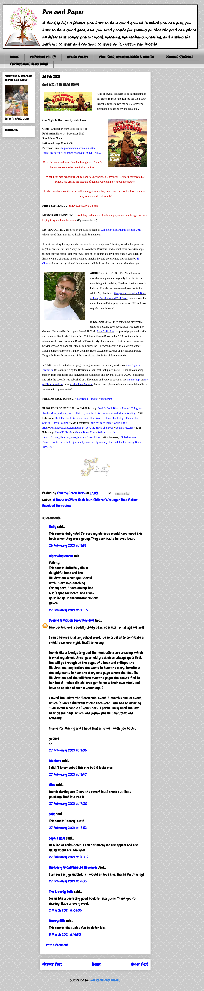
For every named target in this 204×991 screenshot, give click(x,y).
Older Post (139, 964)
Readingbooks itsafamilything (66, 427)
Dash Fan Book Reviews (68, 418)
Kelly (52, 526)
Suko (52, 814)
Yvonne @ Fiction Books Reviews (71, 620)
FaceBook (82, 398)
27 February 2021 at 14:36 (68, 750)
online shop (133, 379)
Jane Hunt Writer (93, 418)
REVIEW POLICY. (77, 57)
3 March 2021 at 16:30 (65, 934)
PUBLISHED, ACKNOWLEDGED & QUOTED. (127, 57)
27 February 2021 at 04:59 (68, 610)
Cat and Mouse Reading (122, 413)
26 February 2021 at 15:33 (68, 545)
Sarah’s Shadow (105, 331)
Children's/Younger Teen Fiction (115, 499)
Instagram (106, 398)
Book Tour (85, 499)
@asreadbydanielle (83, 442)
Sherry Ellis (57, 920)
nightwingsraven (61, 556)
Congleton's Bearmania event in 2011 (121, 229)
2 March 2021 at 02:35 (65, 910)
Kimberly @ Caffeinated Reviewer (73, 867)
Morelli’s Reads (63, 432)
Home (96, 964)
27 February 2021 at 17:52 (68, 827)
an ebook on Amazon (81, 384)
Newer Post (52, 964)
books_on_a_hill (61, 442)
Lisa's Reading (60, 422)
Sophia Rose (57, 838)
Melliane (55, 760)
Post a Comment (57, 945)
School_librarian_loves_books (67, 437)
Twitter (94, 398)
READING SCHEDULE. (180, 57)
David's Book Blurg (108, 408)
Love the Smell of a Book (99, 427)
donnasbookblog (114, 418)
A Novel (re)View (65, 499)
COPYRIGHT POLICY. (43, 57)
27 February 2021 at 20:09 (68, 857)
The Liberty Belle (61, 891)
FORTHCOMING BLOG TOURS (29, 64)
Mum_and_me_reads (62, 413)
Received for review (56, 505)
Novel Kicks (93, 437)
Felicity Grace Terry (100, 422)
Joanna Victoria (124, 427)
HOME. (14, 57)
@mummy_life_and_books (111, 442)
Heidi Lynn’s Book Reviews (91, 413)
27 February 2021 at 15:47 (68, 774)
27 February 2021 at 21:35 (68, 881)
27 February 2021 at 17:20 (68, 803)
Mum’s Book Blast (85, 432)
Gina (52, 784)
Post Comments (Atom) (105, 980)
